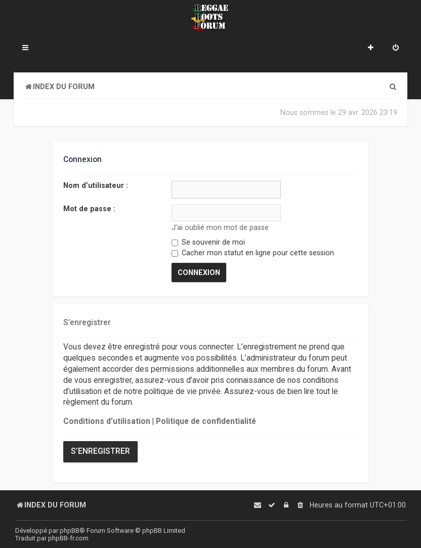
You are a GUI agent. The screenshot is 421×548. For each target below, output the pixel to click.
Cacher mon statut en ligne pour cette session (253, 253)
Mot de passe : (89, 208)
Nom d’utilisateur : (95, 185)
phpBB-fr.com (68, 538)
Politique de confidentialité (206, 420)
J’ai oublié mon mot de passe (220, 227)
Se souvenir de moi (208, 242)
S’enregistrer (100, 450)
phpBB (69, 530)
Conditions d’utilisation (106, 420)
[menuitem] (396, 48)
